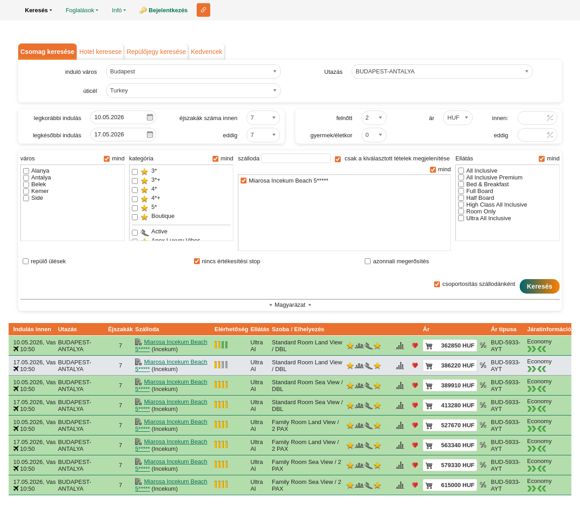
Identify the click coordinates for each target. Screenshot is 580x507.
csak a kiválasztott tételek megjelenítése (392, 158)
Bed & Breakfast (483, 184)
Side (33, 197)
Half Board (476, 197)
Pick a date (150, 117)
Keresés (539, 286)
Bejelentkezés (168, 10)
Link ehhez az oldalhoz (203, 10)
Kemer (35, 191)
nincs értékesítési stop (227, 261)
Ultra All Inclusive (484, 218)
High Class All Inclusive (492, 204)
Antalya (37, 177)
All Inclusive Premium (490, 177)
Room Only (477, 211)
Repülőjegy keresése (156, 51)
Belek (34, 184)
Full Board (475, 191)
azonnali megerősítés (397, 261)
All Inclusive (478, 170)
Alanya (36, 170)
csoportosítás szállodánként (474, 283)
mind (114, 158)
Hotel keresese (100, 51)
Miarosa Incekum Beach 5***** (285, 180)
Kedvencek (206, 51)
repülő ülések (44, 261)
